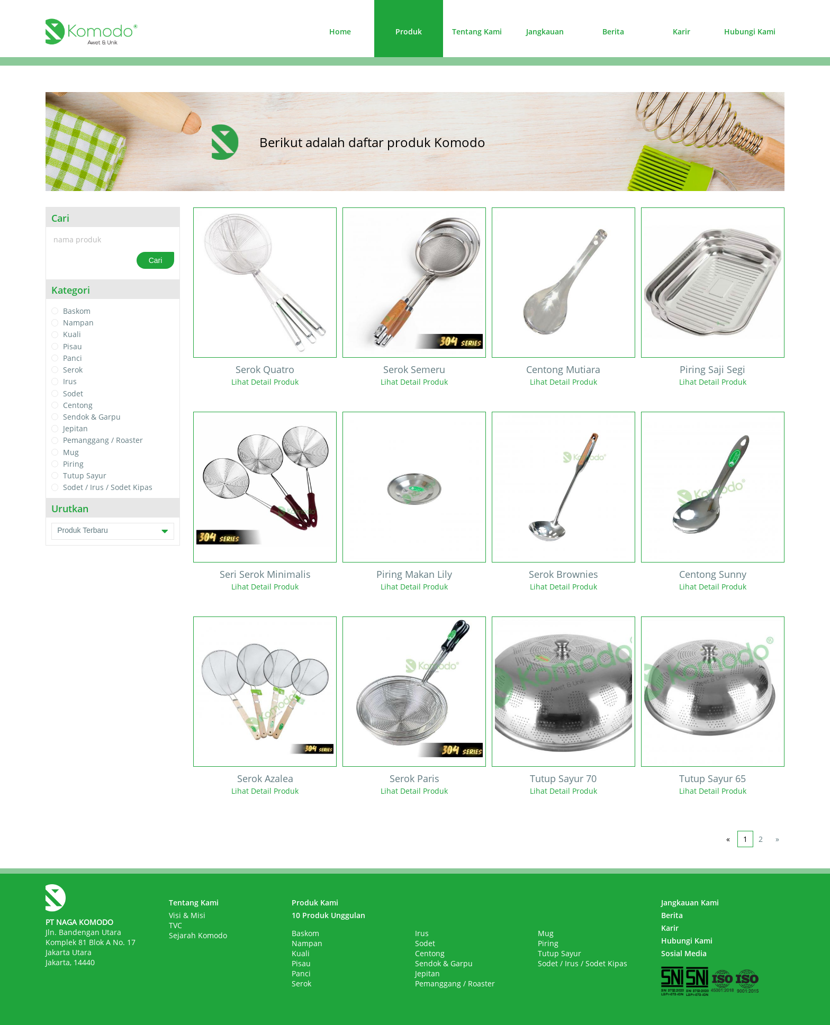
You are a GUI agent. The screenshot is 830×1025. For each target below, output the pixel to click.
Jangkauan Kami (690, 902)
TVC (175, 925)
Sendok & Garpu (92, 417)
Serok (73, 370)
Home (340, 31)
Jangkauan (545, 31)
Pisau (72, 346)
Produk (408, 31)
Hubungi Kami (749, 31)
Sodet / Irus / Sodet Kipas (107, 488)
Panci (72, 358)
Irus (70, 382)
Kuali (72, 335)
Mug (71, 452)
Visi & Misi (187, 915)
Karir (681, 31)
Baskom (77, 311)
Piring (73, 464)
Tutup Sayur (84, 475)
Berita (613, 31)
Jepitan (75, 428)
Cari (156, 260)
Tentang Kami (477, 31)
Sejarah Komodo (198, 935)
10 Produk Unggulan (328, 915)
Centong (78, 405)
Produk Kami (315, 902)
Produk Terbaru (112, 531)
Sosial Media (684, 953)
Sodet (73, 393)
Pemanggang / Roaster (103, 441)
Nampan (78, 323)
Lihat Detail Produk (265, 382)
